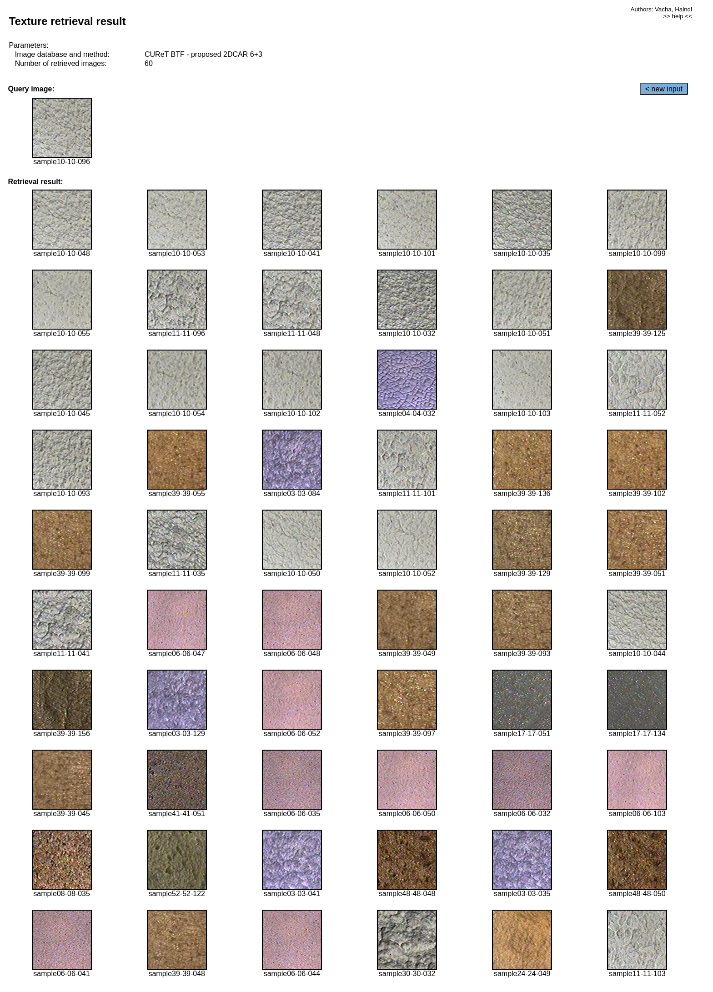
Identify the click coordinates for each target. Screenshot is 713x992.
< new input (664, 89)
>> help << (677, 16)
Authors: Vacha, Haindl (661, 9)
